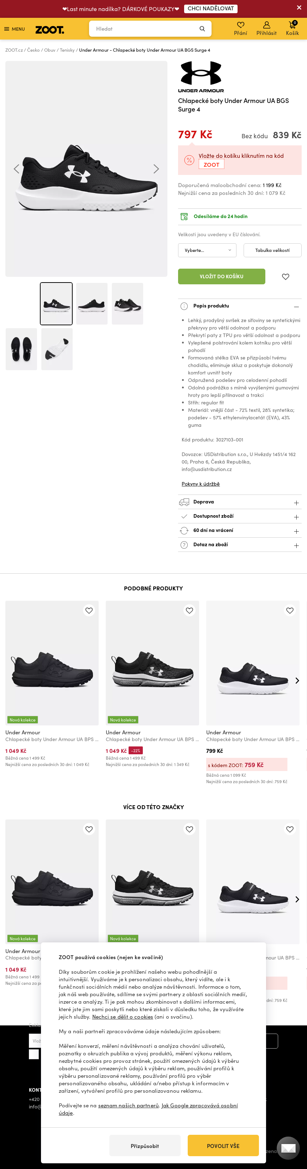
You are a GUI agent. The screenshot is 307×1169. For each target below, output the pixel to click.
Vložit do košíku (222, 276)
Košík (292, 27)
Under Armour (22, 732)
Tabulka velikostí (272, 250)
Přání (240, 28)
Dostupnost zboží (240, 516)
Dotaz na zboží (240, 545)
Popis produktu (240, 306)
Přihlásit (266, 28)
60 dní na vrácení (240, 530)
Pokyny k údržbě (201, 483)
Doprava (240, 502)
